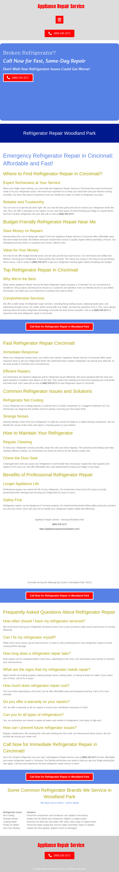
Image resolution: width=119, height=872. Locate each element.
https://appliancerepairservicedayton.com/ (59, 529)
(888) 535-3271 (66, 214)
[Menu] (59, 20)
